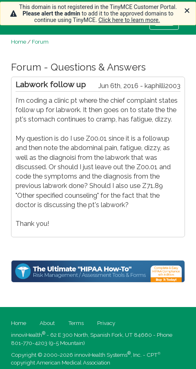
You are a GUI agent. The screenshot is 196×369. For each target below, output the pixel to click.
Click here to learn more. (129, 20)
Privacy (106, 323)
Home (18, 41)
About (47, 323)
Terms (76, 323)
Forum (40, 41)
